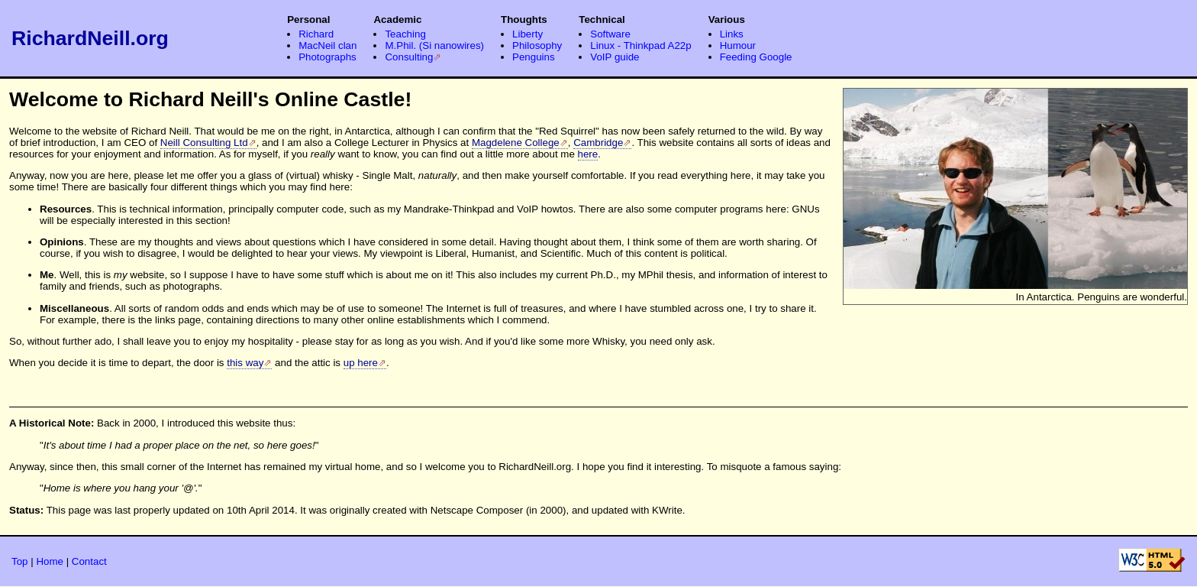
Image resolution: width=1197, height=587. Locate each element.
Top (19, 561)
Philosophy (537, 45)
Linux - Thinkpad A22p (640, 45)
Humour (738, 45)
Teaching (405, 34)
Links (732, 34)
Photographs (327, 57)
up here (361, 362)
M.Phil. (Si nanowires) (434, 45)
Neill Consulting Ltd (204, 142)
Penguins (533, 57)
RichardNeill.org (90, 38)
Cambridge (598, 142)
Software (610, 34)
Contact (89, 561)
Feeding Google (756, 57)
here (588, 154)
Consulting (409, 57)
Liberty (527, 34)
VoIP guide (614, 57)
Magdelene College (516, 142)
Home (49, 561)
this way (245, 362)
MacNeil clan (327, 45)
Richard (316, 34)
